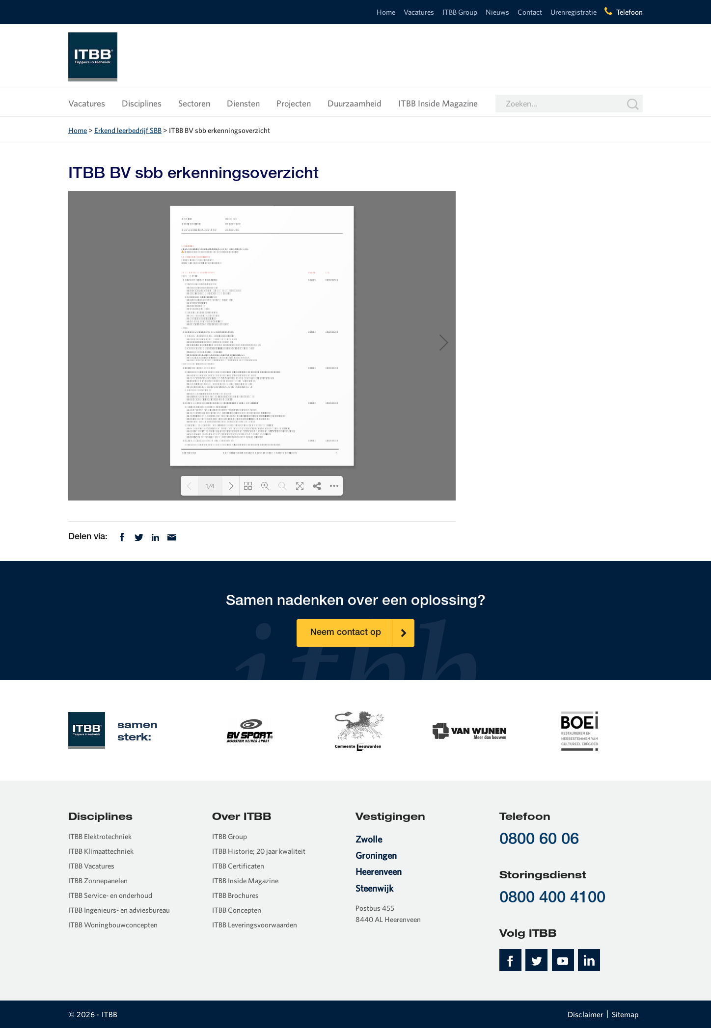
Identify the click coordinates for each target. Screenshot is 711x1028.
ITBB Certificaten (238, 866)
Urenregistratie (573, 12)
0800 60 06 (539, 840)
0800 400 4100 (552, 899)
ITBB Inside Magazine (438, 103)
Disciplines (142, 103)
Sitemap (625, 1014)
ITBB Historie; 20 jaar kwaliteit (258, 851)
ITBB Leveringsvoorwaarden (254, 925)
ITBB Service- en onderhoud (110, 895)
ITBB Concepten (236, 910)
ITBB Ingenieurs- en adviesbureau (119, 910)
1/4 (210, 486)
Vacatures (419, 12)
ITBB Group (459, 12)
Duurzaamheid (355, 103)
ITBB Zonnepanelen (98, 880)
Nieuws (497, 12)
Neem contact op (362, 633)
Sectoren (194, 103)
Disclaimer (585, 1014)
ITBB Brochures (235, 895)
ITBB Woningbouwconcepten (113, 925)
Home (386, 12)
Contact (530, 12)
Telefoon (629, 12)
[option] (249, 730)
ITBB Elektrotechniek (100, 836)
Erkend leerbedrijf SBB (128, 130)
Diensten (243, 103)
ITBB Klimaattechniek (101, 851)
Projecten (293, 103)
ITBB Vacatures (91, 866)
